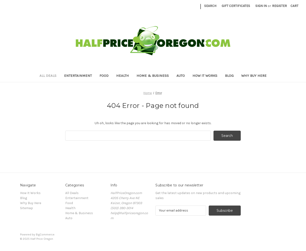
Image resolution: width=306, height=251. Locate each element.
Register (279, 6)
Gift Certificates (236, 6)
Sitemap (26, 208)
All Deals (47, 75)
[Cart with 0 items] (294, 6)
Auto (180, 75)
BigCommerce (45, 234)
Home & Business (153, 75)
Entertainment (78, 75)
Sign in (261, 6)
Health (122, 75)
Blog (229, 75)
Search (210, 6)
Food (104, 75)
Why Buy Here (254, 75)
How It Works (204, 75)
